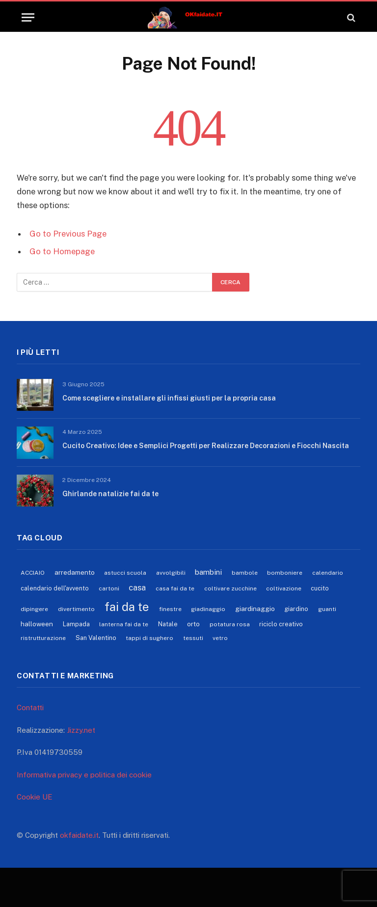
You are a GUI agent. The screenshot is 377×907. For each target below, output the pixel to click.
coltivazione (283, 588)
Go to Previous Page (68, 234)
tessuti (193, 638)
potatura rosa (230, 624)
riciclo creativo (281, 624)
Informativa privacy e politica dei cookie (84, 775)
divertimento (76, 609)
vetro (220, 638)
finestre (170, 609)
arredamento (74, 572)
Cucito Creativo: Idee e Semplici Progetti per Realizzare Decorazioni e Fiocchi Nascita (205, 446)
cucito (320, 588)
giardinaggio (255, 609)
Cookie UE (35, 797)
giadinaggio (208, 609)
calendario (327, 572)
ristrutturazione (43, 638)
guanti (327, 609)
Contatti (30, 707)
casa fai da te (175, 588)
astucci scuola (125, 572)
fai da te (127, 607)
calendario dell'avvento (55, 588)
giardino (296, 609)
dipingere (34, 609)
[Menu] (28, 17)
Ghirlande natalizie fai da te (110, 494)
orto (193, 624)
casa (137, 587)
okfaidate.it (79, 835)
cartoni (109, 588)
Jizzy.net (81, 730)
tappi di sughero (149, 638)
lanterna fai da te (123, 624)
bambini (208, 571)
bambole (245, 572)
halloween (37, 624)
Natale (168, 624)
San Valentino (96, 637)
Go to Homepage (62, 251)
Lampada (76, 624)
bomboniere (284, 572)
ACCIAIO (33, 572)
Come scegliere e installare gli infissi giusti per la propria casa (169, 398)
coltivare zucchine (230, 588)
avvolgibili (171, 572)
